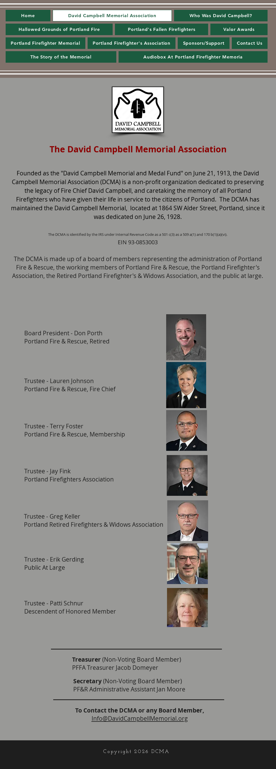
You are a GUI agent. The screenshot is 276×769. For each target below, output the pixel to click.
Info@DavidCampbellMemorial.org (140, 718)
